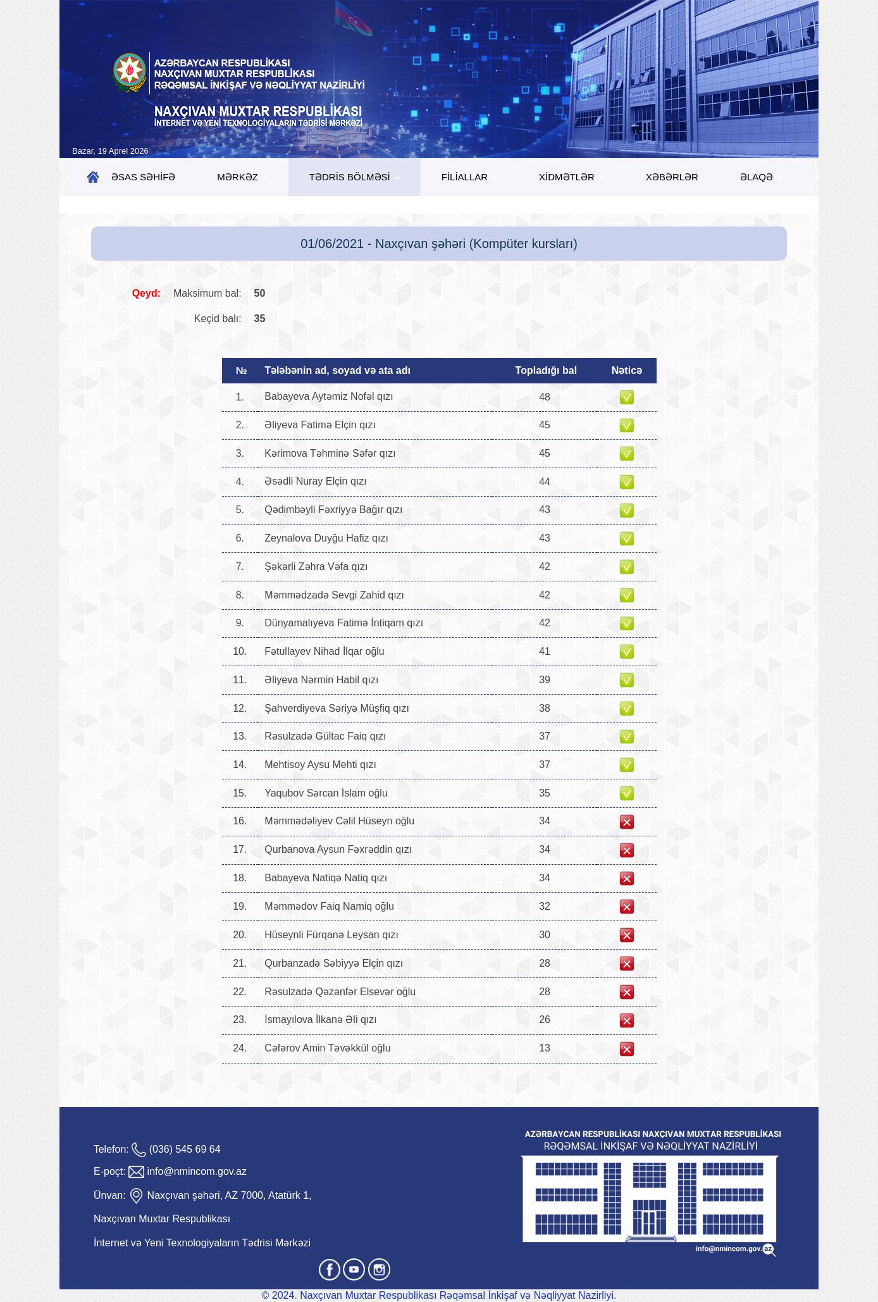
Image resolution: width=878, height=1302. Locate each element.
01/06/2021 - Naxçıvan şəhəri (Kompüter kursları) (439, 244)
